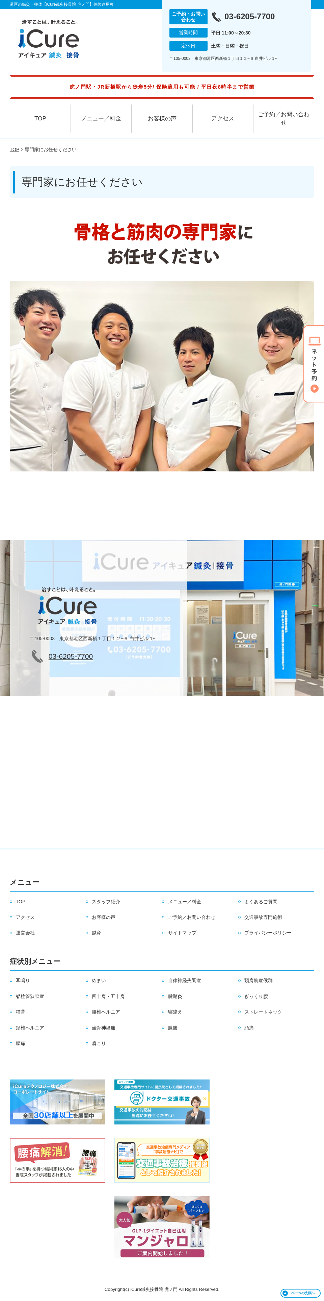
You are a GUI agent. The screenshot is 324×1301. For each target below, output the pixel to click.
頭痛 (249, 1027)
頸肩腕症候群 (258, 980)
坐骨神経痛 (103, 1027)
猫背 (20, 1012)
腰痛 (20, 1043)
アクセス (222, 118)
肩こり (99, 1043)
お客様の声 (162, 118)
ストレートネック (263, 1012)
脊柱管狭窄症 (30, 996)
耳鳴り (23, 980)
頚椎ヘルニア (30, 1027)
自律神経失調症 (184, 980)
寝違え (175, 1012)
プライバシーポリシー (268, 932)
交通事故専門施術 (263, 917)
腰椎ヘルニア (106, 1012)
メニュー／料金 (101, 118)
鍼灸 (96, 932)
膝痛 (173, 1027)
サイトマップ (182, 932)
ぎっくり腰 (256, 996)
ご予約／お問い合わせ (283, 118)
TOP (40, 118)
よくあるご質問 (260, 901)
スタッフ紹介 (106, 901)
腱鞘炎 (175, 996)
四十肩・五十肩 (108, 996)
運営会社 (25, 932)
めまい (99, 980)
